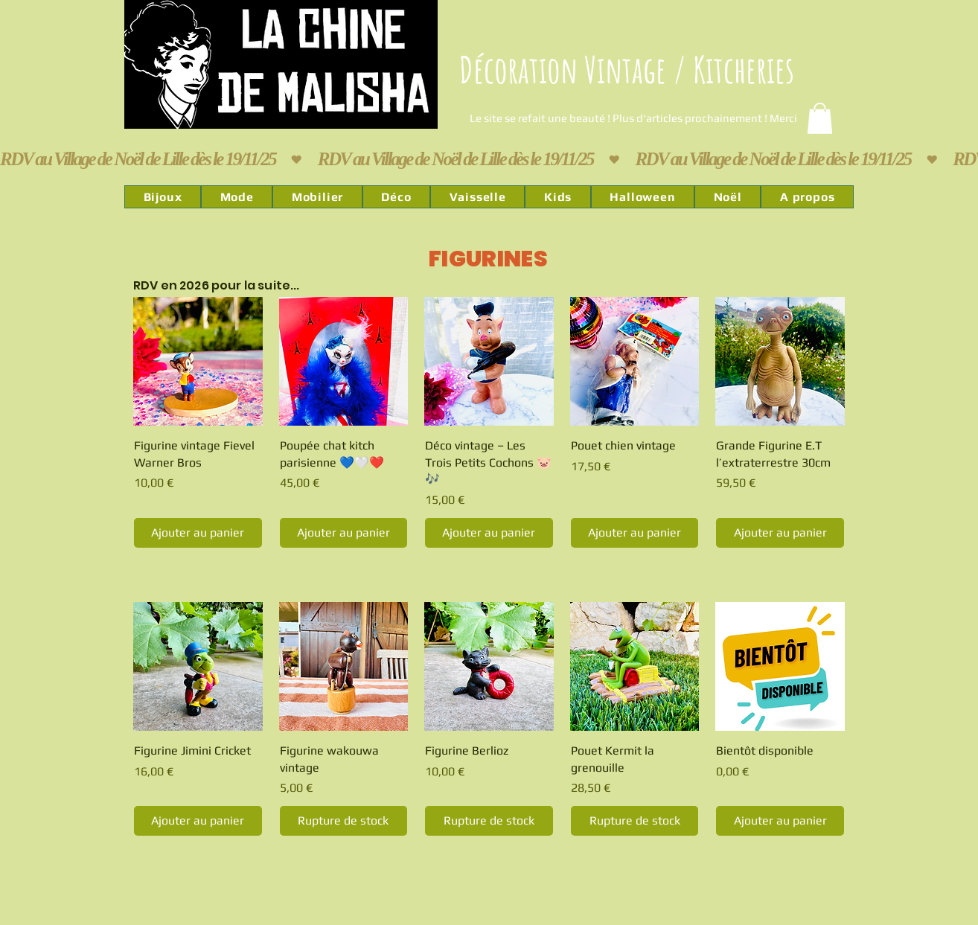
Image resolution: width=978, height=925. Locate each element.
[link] (820, 118)
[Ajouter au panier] (198, 533)
